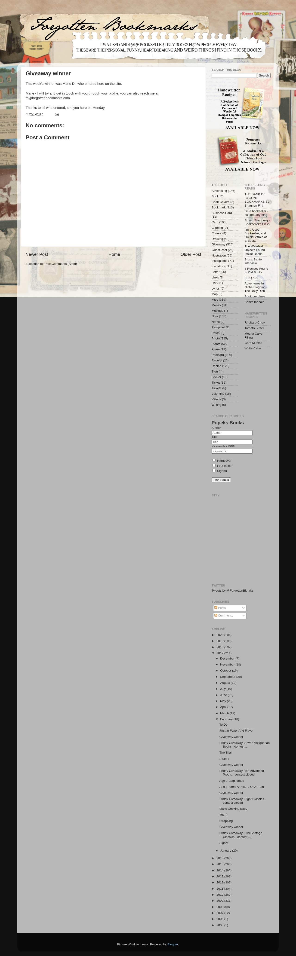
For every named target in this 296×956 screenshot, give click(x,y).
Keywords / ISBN (223, 446)
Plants (216, 344)
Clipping (217, 227)
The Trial (225, 752)
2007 (220, 913)
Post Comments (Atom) (61, 264)
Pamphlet (218, 327)
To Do (223, 724)
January (226, 850)
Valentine (218, 393)
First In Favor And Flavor (236, 730)
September (228, 676)
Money (216, 305)
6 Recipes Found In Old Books (256, 270)
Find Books (221, 480)
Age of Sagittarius (231, 780)
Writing (216, 404)
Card (215, 222)
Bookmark (219, 207)
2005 (220, 925)
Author (216, 428)
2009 (220, 900)
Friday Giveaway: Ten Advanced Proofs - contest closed (241, 772)
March (225, 713)
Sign (215, 371)
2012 (220, 882)
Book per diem (255, 296)
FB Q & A (251, 278)
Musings (217, 310)
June (224, 695)
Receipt (217, 360)
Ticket (216, 382)
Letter (216, 272)
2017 (220, 653)
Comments (223, 615)
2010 (220, 894)
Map (215, 294)
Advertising (219, 190)
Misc (215, 299)
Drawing (217, 239)
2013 (220, 876)
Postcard (218, 355)
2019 (220, 641)
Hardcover (222, 460)
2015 (220, 864)
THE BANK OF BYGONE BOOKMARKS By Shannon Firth (257, 199)
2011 (220, 888)
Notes (216, 322)
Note (215, 316)
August (225, 682)
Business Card (222, 213)
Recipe (216, 366)
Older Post (191, 254)
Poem (216, 349)
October (226, 670)
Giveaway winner (231, 737)
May (223, 701)
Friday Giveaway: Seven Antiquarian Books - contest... (244, 744)
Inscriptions (219, 261)
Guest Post (219, 250)
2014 (220, 870)
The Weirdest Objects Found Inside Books (255, 249)
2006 (220, 919)
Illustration (219, 255)
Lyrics (216, 288)
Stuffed (224, 759)
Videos (216, 399)
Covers (217, 233)
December (227, 658)
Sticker (216, 377)
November (227, 664)
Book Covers (220, 202)
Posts (220, 608)
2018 (220, 647)
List (214, 283)
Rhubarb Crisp (255, 322)
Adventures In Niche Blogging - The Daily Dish (256, 287)
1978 (222, 815)
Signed (220, 471)
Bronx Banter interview (254, 261)
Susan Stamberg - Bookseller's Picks (257, 222)
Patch (216, 333)
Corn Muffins (253, 343)
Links (215, 277)
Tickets (216, 388)
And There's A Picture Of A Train (241, 786)
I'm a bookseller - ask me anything (256, 213)
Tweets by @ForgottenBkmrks (232, 590)
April (223, 707)
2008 (220, 907)
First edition (223, 465)
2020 (220, 635)
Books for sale (255, 302)
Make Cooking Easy (233, 808)
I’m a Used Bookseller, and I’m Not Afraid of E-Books (256, 235)
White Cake (253, 348)
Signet (223, 843)
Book (215, 196)
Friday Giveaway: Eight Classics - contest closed (242, 800)
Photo (216, 338)
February (227, 719)
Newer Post (36, 254)
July (223, 688)
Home (114, 254)
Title (214, 437)
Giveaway (218, 244)
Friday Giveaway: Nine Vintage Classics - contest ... (240, 834)
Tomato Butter (254, 328)
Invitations (219, 266)
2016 (220, 858)
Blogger (172, 944)
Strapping (226, 821)
